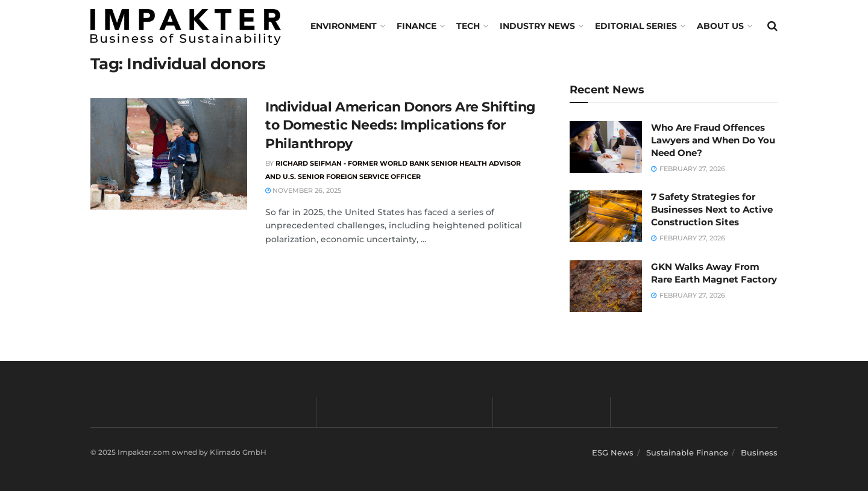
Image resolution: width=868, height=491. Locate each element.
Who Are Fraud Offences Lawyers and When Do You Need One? (713, 140)
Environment (343, 25)
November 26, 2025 (303, 190)
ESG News (613, 452)
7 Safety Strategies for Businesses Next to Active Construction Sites (712, 209)
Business (759, 452)
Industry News (537, 25)
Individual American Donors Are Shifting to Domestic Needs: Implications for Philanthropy (400, 125)
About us (720, 25)
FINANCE (416, 25)
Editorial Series (636, 25)
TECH (468, 25)
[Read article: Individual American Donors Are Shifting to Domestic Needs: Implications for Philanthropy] (168, 154)
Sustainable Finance (687, 452)
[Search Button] (772, 26)
